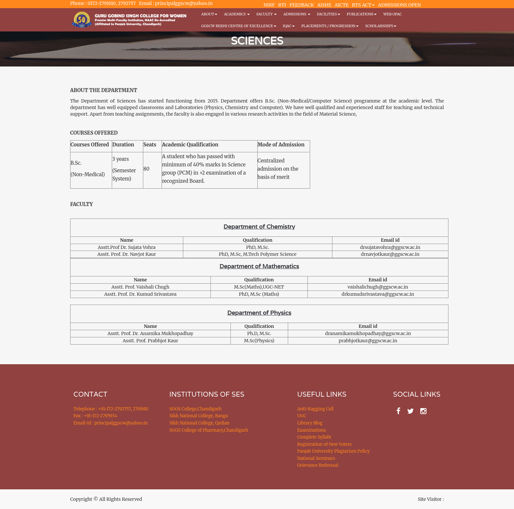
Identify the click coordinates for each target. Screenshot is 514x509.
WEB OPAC (392, 14)
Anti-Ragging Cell (315, 409)
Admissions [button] (296, 14)
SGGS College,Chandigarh (195, 409)
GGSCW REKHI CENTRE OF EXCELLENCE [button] (238, 26)
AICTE (342, 5)
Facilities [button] (328, 14)
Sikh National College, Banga (198, 416)
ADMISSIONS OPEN (399, 5)
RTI (282, 5)
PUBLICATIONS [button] (362, 14)
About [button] (209, 14)
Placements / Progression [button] (330, 26)
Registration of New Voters (324, 444)
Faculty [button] (266, 14)
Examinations (311, 430)
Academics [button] (237, 14)
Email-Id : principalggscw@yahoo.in (110, 423)
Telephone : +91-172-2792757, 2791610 (110, 409)
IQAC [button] (289, 26)
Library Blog (310, 423)
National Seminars (316, 458)
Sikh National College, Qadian (199, 423)
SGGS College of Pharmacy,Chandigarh (208, 430)
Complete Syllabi (314, 437)
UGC (301, 416)
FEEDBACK (301, 5)
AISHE (324, 5)
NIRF (269, 5)
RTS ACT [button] (363, 5)
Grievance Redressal (318, 465)
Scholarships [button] (381, 26)
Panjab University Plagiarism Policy (333, 451)
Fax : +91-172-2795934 (95, 416)
